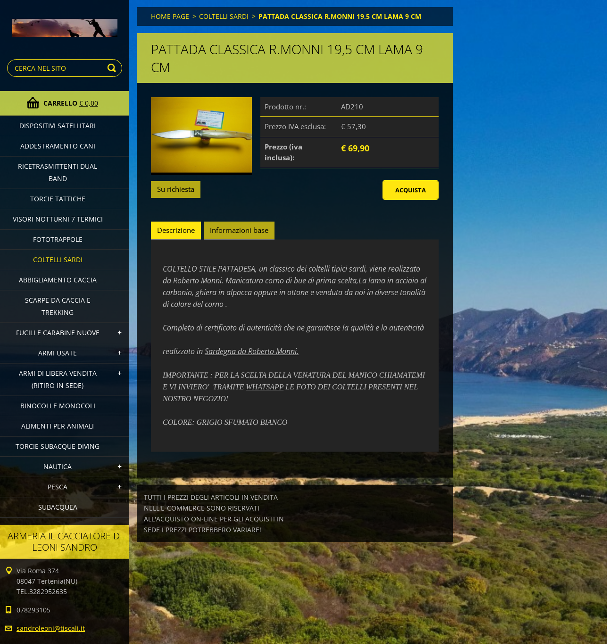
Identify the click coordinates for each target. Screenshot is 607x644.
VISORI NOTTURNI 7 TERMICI (58, 219)
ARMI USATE (57, 352)
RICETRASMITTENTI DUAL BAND (57, 172)
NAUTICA (57, 466)
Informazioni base (239, 230)
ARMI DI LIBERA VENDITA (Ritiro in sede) (58, 379)
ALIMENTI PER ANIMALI (57, 425)
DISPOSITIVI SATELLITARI (57, 125)
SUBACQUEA (57, 507)
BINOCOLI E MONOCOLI (57, 405)
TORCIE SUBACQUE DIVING (58, 446)
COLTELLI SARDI (58, 259)
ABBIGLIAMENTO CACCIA (58, 279)
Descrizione (176, 230)
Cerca (113, 68)
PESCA (57, 486)
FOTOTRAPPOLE (58, 239)
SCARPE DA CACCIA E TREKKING (58, 306)
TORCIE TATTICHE (57, 198)
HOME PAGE (170, 16)
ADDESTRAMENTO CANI (57, 145)
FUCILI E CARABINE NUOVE (58, 332)
